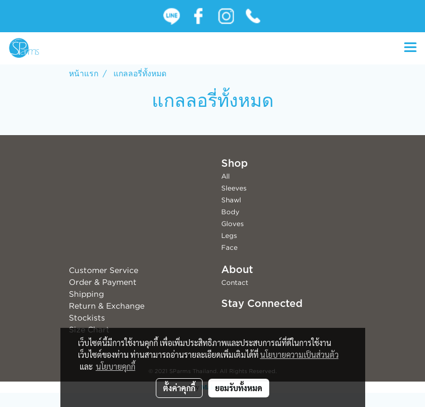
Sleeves (234, 188)
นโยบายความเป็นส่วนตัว (299, 354)
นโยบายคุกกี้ (115, 366)
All (225, 176)
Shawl (231, 200)
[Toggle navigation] (410, 48)
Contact (234, 282)
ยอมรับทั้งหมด (238, 388)
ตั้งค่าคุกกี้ (179, 388)
